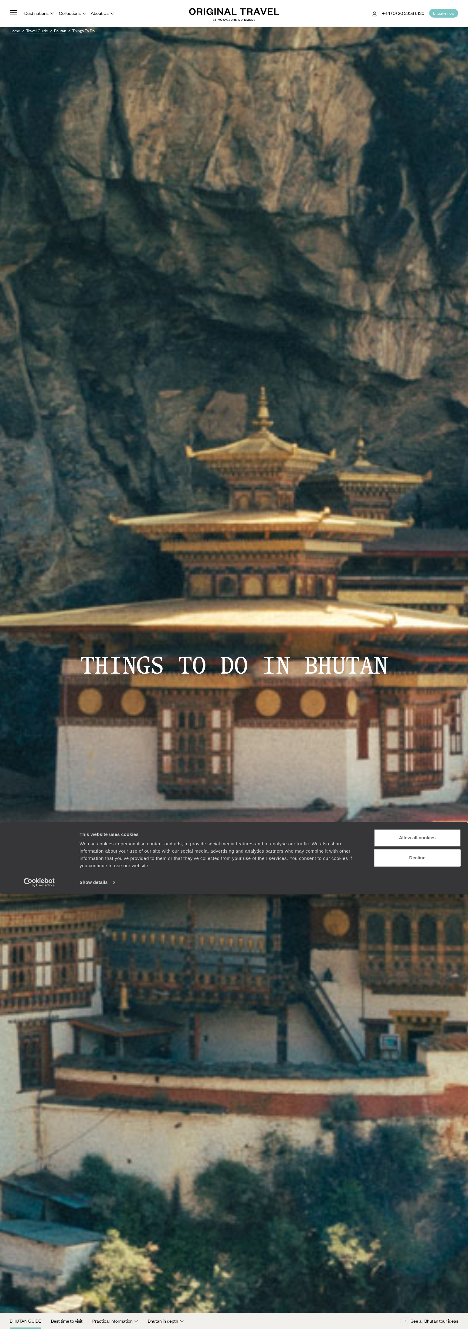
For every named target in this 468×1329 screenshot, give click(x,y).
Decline (417, 1292)
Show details (94, 1317)
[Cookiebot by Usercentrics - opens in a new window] (39, 1317)
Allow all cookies (417, 1272)
